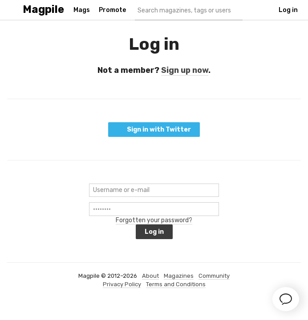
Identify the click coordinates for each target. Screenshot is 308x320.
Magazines (179, 275)
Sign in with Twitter (154, 129)
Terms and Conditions (176, 284)
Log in (288, 10)
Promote (112, 10)
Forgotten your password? (154, 220)
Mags (81, 10)
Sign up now (184, 70)
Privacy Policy (122, 284)
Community (214, 275)
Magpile (43, 10)
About (150, 275)
